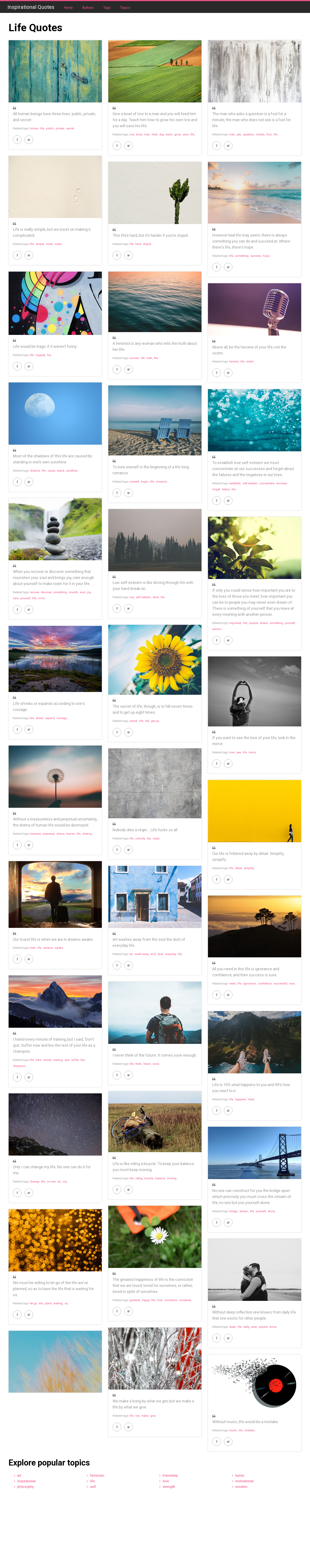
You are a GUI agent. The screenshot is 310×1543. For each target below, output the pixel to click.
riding (139, 1178)
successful (280, 983)
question (248, 134)
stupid (147, 244)
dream (264, 623)
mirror (252, 752)
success (255, 255)
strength (169, 1487)
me (65, 1181)
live (83, 1060)
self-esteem (250, 483)
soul (82, 592)
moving (171, 1178)
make (58, 244)
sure (292, 983)
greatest (135, 1300)
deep (232, 1326)
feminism (97, 1475)
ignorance (249, 983)
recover (34, 592)
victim (250, 361)
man (147, 134)
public (50, 128)
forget (216, 489)
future (147, 1063)
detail (238, 868)
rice (132, 134)
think (138, 1063)
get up (155, 721)
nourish (73, 592)
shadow (35, 470)
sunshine (71, 470)
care (15, 598)
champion (19, 1066)
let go (33, 1303)
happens (240, 1099)
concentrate (266, 483)
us (66, 1303)
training (58, 1060)
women (134, 358)
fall (147, 721)
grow (177, 134)
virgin (156, 838)
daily (246, 1326)
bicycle (148, 1178)
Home (69, 8)
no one (51, 1181)
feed (154, 134)
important (235, 623)
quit (67, 1060)
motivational (244, 1481)
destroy (87, 833)
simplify (249, 868)
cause (51, 470)
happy (145, 1300)
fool (268, 134)
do (59, 1181)
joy (89, 592)
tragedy (40, 355)
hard (138, 244)
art (131, 954)
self (93, 1487)
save (185, 134)
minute (260, 134)
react (251, 1099)
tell (142, 358)
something (241, 255)
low (132, 597)
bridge (233, 1211)
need (232, 983)
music (233, 1430)
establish (235, 483)
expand (49, 718)
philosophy (25, 1487)
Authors (88, 8)
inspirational (26, 1481)
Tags (107, 8)
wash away (141, 954)
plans (48, 1303)
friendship (170, 1475)
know (273, 1326)
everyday (170, 954)
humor (240, 1475)
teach (169, 134)
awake (59, 947)
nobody (140, 838)
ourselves (185, 1300)
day (161, 134)
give (152, 1415)
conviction (170, 1300)
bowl (139, 134)
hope (266, 255)
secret (70, 128)
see (238, 752)
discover (46, 592)
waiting (58, 1303)
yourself (25, 598)
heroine (234, 361)
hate (38, 1060)
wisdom (241, 1487)
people (253, 623)
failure (226, 489)
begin (144, 481)
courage (61, 718)
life (42, 128)
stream (243, 1211)
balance (160, 1178)
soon (156, 1063)
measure (35, 833)
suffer (75, 1060)
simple (40, 244)
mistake (249, 1430)
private (60, 128)
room (41, 598)
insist (49, 244)
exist (254, 1326)
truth (149, 358)
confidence (265, 983)
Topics (125, 8)
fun (49, 355)
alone (271, 1211)
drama (60, 833)
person (216, 629)
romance (161, 481)
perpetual (48, 833)
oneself (134, 481)
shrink (39, 718)
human (34, 128)
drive (156, 597)
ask (239, 134)
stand (60, 470)
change (34, 1181)
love (231, 752)
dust (160, 954)
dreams (48, 947)
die (149, 838)
